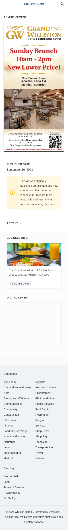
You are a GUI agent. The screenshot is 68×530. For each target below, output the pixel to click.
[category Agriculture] (10, 381)
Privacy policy (12, 492)
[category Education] (10, 420)
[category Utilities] (39, 458)
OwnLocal (54, 511)
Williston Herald (24, 511)
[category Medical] (8, 458)
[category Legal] (7, 447)
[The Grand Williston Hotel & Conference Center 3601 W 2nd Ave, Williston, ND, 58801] (34, 260)
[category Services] (40, 425)
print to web (51, 516)
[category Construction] (11, 414)
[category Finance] (8, 425)
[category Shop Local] (42, 430)
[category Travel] (39, 452)
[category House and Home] (14, 436)
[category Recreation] (42, 414)
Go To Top (10, 498)
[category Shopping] (41, 436)
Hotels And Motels (20, 283)
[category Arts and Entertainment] (17, 387)
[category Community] (10, 409)
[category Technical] (41, 441)
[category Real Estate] (42, 409)
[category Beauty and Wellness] (16, 398)
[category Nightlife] (40, 381)
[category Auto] (6, 392)
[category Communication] (13, 403)
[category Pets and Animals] (45, 387)
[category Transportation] (44, 447)
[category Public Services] (44, 403)
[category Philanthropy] (42, 392)
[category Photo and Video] (45, 398)
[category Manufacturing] (12, 452)
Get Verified (11, 476)
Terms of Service (14, 487)
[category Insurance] (10, 441)
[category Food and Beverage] (16, 430)
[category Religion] (40, 420)
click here (49, 204)
